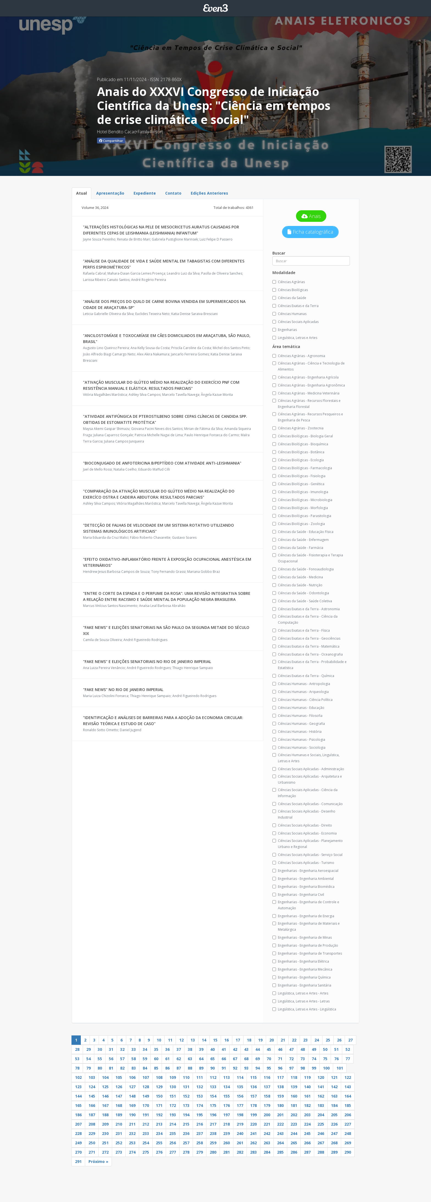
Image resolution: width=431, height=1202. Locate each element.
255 (159, 1142)
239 (226, 1133)
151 (172, 1096)
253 (132, 1142)
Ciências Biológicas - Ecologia (298, 460)
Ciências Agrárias (288, 282)
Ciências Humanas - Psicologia (298, 739)
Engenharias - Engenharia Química (301, 977)
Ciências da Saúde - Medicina (297, 577)
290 (347, 1152)
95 (269, 1068)
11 (170, 1040)
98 (302, 1068)
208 (92, 1124)
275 (145, 1152)
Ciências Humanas (289, 313)
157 (253, 1096)
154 (213, 1096)
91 (224, 1068)
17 (238, 1040)
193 (172, 1114)
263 (267, 1142)
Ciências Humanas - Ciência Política (302, 699)
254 (145, 1142)
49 (314, 1049)
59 (145, 1058)
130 (172, 1086)
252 (118, 1142)
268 (334, 1142)
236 (186, 1133)
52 (348, 1049)
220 (253, 1124)
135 (240, 1086)
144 (78, 1096)
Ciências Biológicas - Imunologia (300, 492)
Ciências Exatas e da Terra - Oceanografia (307, 654)
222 (280, 1124)
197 (226, 1114)
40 (212, 1049)
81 (111, 1068)
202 (294, 1114)
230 (105, 1133)
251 (105, 1142)
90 (212, 1068)
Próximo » (98, 1161)
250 (92, 1142)
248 (347, 1133)
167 (105, 1105)
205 (334, 1114)
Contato (173, 193)
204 (320, 1114)
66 (224, 1058)
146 (105, 1096)
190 (132, 1114)
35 (156, 1049)
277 (172, 1152)
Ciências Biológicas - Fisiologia (298, 476)
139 (294, 1086)
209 (105, 1124)
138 (280, 1086)
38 (190, 1049)
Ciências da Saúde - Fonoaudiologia (303, 569)
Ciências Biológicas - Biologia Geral (302, 436)
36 (167, 1049)
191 (145, 1114)
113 (226, 1077)
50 (325, 1049)
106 (132, 1077)
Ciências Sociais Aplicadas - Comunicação (307, 804)
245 (307, 1133)
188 (105, 1114)
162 (320, 1096)
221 (267, 1124)
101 (339, 1068)
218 (226, 1124)
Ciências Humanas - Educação (298, 707)
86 (167, 1068)
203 (307, 1114)
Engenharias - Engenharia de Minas (302, 937)
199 (253, 1114)
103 (92, 1077)
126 (118, 1086)
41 (224, 1049)
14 (204, 1040)
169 (132, 1105)
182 (307, 1105)
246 (320, 1133)
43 (246, 1049)
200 (267, 1114)
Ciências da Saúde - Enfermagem (300, 539)
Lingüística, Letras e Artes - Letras (301, 1001)
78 (77, 1068)
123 (78, 1086)
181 (294, 1105)
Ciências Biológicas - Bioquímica (300, 444)
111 (199, 1077)
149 (145, 1096)
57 (122, 1058)
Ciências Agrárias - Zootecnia (298, 428)
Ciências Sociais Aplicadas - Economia (304, 833)
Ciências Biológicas (290, 290)
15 (215, 1040)
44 (257, 1049)
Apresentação (110, 193)
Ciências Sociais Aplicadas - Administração (308, 769)
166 (92, 1105)
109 (172, 1077)
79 (88, 1068)
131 (186, 1086)
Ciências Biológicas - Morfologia (300, 507)
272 (105, 1152)
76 (336, 1058)
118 (294, 1077)
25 (328, 1040)
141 (320, 1086)
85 (156, 1068)
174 (199, 1105)
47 (291, 1049)
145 (92, 1096)
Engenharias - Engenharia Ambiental (303, 878)
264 (280, 1142)
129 (159, 1086)
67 (235, 1058)
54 (88, 1058)
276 (159, 1152)
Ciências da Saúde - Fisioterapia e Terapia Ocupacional (307, 558)
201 (280, 1114)
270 (78, 1152)
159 (280, 1096)
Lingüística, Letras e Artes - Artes (300, 993)
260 (226, 1142)
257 (186, 1142)
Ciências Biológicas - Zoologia (298, 523)
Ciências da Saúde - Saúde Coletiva (302, 601)
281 (226, 1152)
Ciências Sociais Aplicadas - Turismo (303, 862)
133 (213, 1086)
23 (305, 1040)
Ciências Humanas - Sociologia (298, 747)
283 (253, 1152)
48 (302, 1049)
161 (307, 1096)
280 (213, 1152)
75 (325, 1058)
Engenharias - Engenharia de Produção (305, 945)
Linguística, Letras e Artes (294, 337)
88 (190, 1068)
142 (334, 1086)
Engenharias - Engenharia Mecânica (302, 969)
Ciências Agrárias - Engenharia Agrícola (305, 377)
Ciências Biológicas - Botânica (298, 452)
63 (190, 1058)
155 (226, 1096)
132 (199, 1086)
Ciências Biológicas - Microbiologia (302, 500)
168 (118, 1105)
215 (186, 1124)
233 (145, 1133)
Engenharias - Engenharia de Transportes (307, 953)
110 (186, 1077)
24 (316, 1040)
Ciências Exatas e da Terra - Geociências (306, 638)
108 (159, 1077)
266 (307, 1142)
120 (320, 1077)
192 (159, 1114)
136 (253, 1086)
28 (77, 1049)
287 (307, 1152)
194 (186, 1114)
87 (178, 1068)
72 (291, 1058)
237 (199, 1133)
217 (213, 1124)
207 (78, 1124)
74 (314, 1058)
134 (226, 1086)
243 (280, 1133)
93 (246, 1068)
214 (172, 1124)
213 (159, 1124)
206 (347, 1114)
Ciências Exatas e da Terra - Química (303, 675)
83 (133, 1068)
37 (178, 1049)
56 (111, 1058)
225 (320, 1124)
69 (257, 1058)
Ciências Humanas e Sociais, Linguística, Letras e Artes (305, 758)
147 (118, 1096)
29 (88, 1049)
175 (213, 1105)
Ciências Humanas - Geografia (298, 723)
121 (334, 1077)
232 (132, 1133)
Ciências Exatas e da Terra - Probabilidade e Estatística (309, 664)
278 (186, 1152)
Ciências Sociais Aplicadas (295, 321)
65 (212, 1058)
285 (280, 1152)
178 (253, 1105)
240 (240, 1133)
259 (213, 1142)
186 (78, 1114)
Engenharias (284, 329)
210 (118, 1124)
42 (235, 1049)
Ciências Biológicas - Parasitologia (301, 515)
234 (159, 1133)
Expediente (145, 193)
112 (213, 1077)
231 (118, 1133)
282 (240, 1152)
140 (307, 1086)
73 (302, 1058)
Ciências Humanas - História (297, 731)
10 (159, 1040)
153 (199, 1096)
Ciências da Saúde (289, 297)
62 (178, 1058)
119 (307, 1077)
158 (267, 1096)
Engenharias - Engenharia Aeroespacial (305, 870)
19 (260, 1040)
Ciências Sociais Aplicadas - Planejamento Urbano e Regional (307, 843)
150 (159, 1096)
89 (201, 1068)
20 (271, 1040)
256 (172, 1142)
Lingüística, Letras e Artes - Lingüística (304, 1009)
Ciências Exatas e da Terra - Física (301, 630)
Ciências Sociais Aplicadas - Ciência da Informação (305, 792)
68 (246, 1058)
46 (280, 1049)
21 (283, 1040)
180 (280, 1105)
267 (320, 1142)
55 (100, 1058)
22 (294, 1040)
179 (267, 1105)
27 (350, 1040)
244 (294, 1133)
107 (145, 1077)
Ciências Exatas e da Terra (295, 305)
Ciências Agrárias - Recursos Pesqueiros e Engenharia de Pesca (307, 417)
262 (253, 1142)
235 (172, 1133)
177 (240, 1105)
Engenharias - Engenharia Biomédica (303, 886)
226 (334, 1124)
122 (347, 1077)
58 (133, 1058)
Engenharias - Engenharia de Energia (303, 916)
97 (291, 1068)
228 (78, 1133)
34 (145, 1049)
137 (267, 1086)
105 (118, 1077)
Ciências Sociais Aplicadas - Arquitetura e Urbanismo (307, 779)
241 (253, 1133)
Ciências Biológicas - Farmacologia (302, 468)
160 (294, 1096)
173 (186, 1105)
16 (226, 1040)
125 (105, 1086)
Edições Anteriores (209, 193)
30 (100, 1049)
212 (145, 1124)
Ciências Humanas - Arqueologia (300, 691)
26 (339, 1040)
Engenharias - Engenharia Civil (298, 894)
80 (100, 1068)
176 (226, 1105)
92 (235, 1068)
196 (213, 1114)
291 (78, 1161)
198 (240, 1114)
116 (267, 1077)
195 (199, 1114)
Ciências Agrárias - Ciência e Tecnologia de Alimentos (308, 366)
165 (78, 1105)
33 (133, 1049)
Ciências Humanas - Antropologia (301, 683)
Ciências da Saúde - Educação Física (302, 531)
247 (334, 1133)
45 (269, 1049)
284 (267, 1152)
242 (267, 1133)
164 (347, 1096)
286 (294, 1152)
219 (240, 1124)
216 (199, 1124)
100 (326, 1068)
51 (336, 1049)
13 (192, 1040)
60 (156, 1058)
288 (320, 1152)
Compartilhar (111, 141)
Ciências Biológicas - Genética (298, 484)
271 (92, 1152)
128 (145, 1086)
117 (280, 1077)
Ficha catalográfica (310, 231)
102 (78, 1077)
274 (132, 1152)
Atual (81, 193)
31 (111, 1049)
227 (347, 1124)
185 (347, 1105)
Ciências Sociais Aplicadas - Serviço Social (307, 854)
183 (320, 1105)
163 (334, 1096)
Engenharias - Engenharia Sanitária (301, 985)
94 (257, 1068)
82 (122, 1068)
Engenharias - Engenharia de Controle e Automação (305, 905)
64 (201, 1058)
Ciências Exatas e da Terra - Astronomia (306, 609)
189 (118, 1114)
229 (92, 1133)
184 (334, 1105)
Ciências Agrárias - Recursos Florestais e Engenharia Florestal (306, 403)
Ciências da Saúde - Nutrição (297, 585)
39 (201, 1049)
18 (249, 1040)
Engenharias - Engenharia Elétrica (300, 961)
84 (145, 1068)
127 (132, 1086)
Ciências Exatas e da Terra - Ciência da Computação (305, 619)
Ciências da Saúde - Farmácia (297, 547)
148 (132, 1096)
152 (186, 1096)
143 (347, 1086)
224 (307, 1124)
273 (118, 1152)
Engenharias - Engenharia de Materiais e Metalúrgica (306, 926)
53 (77, 1058)
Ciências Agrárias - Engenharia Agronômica (308, 385)
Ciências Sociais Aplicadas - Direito (302, 825)
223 (294, 1124)
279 (199, 1152)
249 (78, 1142)
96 (280, 1068)
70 (269, 1058)
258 (199, 1142)
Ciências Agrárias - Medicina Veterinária (305, 393)
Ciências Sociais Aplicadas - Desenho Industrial (303, 814)
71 (280, 1058)
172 (172, 1105)
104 (105, 1077)
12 (181, 1040)
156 (240, 1096)
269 (347, 1142)
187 (92, 1114)
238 (213, 1133)
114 (240, 1077)
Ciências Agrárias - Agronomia (298, 355)
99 (314, 1068)
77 (348, 1058)
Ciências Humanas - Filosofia (297, 715)
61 (167, 1058)
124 (92, 1086)
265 (294, 1142)
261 (240, 1142)
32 (122, 1049)
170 (145, 1105)
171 (159, 1105)
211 (132, 1124)
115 (253, 1077)
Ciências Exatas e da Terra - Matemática (305, 646)
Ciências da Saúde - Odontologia (300, 593)
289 (334, 1152)
